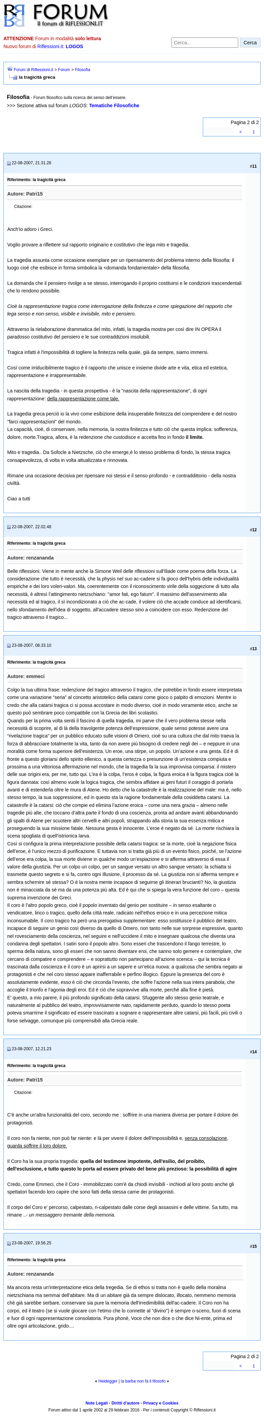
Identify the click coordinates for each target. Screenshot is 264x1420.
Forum (64, 69)
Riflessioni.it (50, 46)
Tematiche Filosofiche (114, 105)
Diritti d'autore (125, 1403)
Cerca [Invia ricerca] (250, 42)
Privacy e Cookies (160, 1403)
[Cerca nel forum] (205, 42)
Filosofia (82, 69)
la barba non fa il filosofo (143, 1381)
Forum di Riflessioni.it (33, 69)
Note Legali (97, 1403)
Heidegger (107, 1381)
